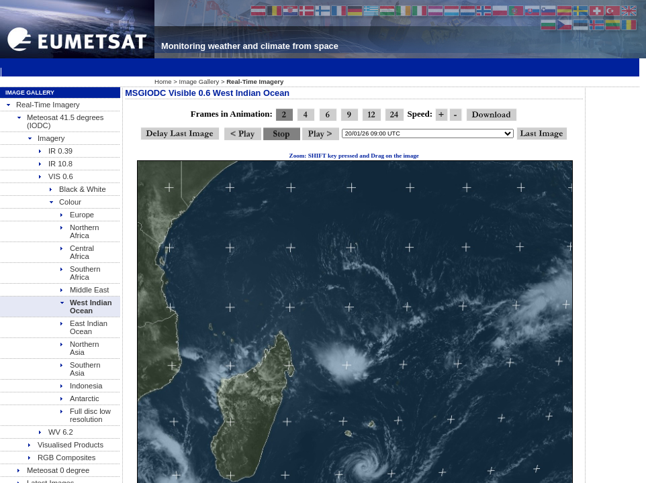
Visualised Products (65, 445)
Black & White (77, 189)
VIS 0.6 (55, 176)
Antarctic (79, 398)
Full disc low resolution (85, 415)
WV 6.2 (55, 432)
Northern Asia (79, 348)
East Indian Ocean (83, 327)
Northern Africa (79, 231)
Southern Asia (79, 369)
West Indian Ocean (85, 307)
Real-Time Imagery (42, 105)
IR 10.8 (55, 164)
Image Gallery (199, 81)
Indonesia (81, 386)
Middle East (84, 290)
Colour (64, 202)
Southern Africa (79, 273)
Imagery (45, 138)
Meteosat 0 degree (52, 470)
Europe (76, 215)
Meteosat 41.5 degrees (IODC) (59, 121)
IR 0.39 (55, 151)
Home (163, 81)
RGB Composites (61, 457)
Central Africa (76, 252)
